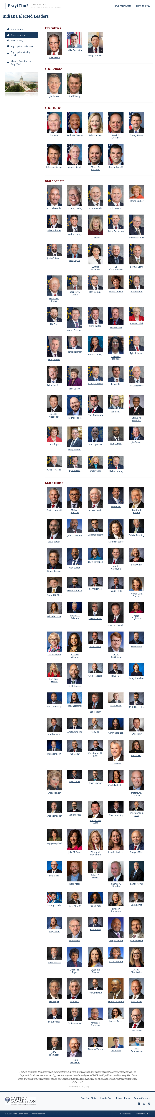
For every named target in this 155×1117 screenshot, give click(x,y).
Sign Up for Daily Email (20, 46)
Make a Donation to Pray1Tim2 (19, 63)
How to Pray (143, 6)
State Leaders (16, 35)
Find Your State (122, 6)
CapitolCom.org (142, 1098)
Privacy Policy (123, 1098)
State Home (15, 29)
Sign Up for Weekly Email (18, 54)
